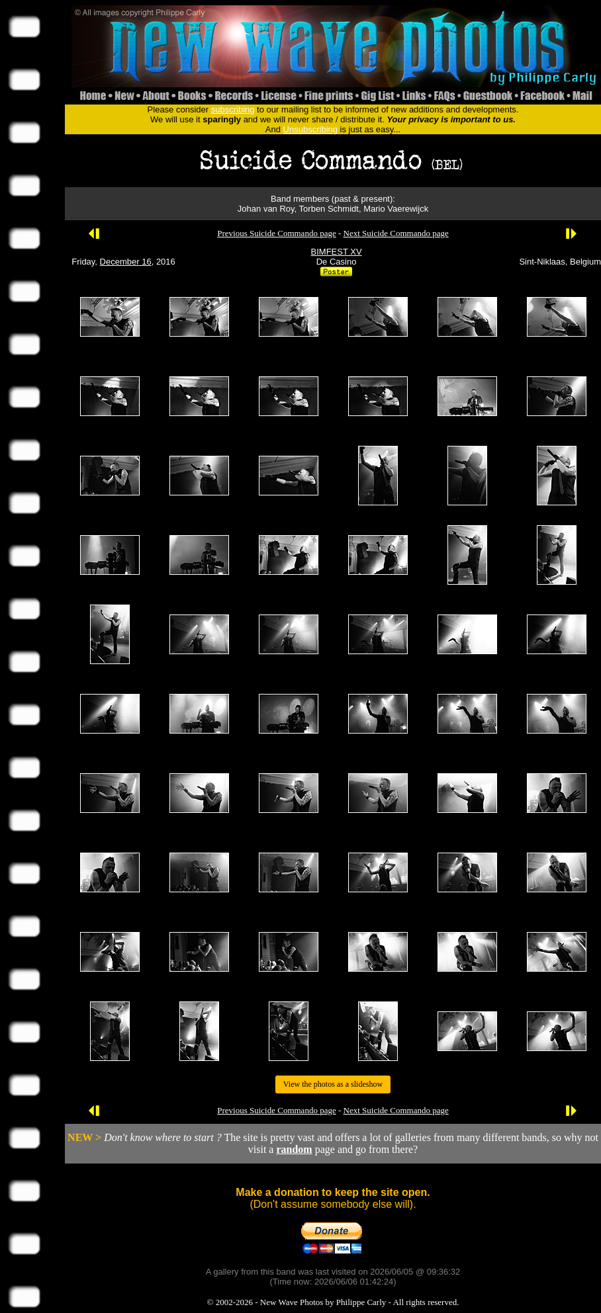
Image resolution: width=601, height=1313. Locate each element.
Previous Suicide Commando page (276, 233)
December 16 (126, 262)
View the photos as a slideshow (333, 1084)
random (294, 1149)
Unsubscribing (310, 129)
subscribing (233, 109)
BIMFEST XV (336, 252)
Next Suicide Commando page (396, 233)
